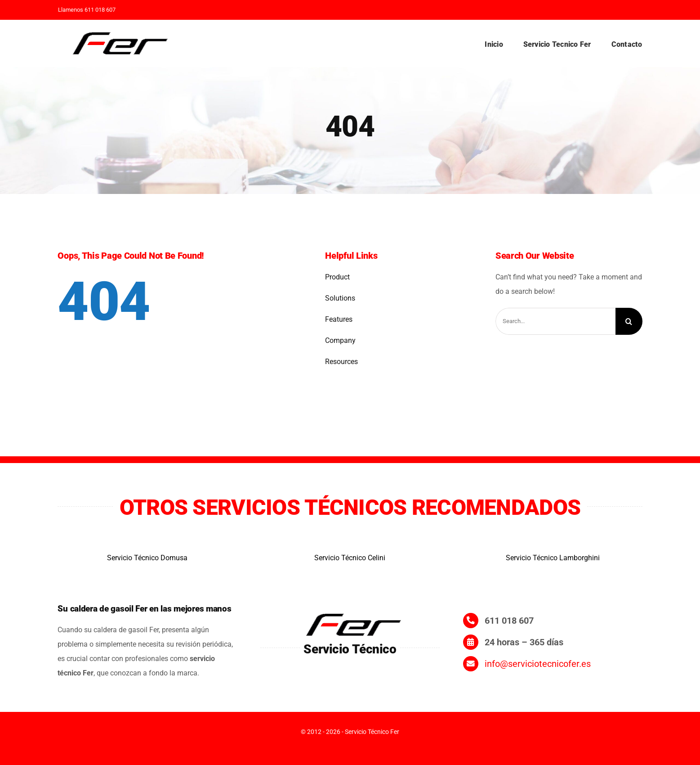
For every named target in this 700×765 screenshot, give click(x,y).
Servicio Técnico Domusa (147, 558)
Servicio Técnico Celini (349, 558)
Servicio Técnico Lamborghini (553, 558)
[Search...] (555, 321)
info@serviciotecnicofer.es (538, 663)
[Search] (628, 321)
